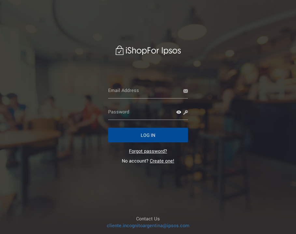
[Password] (148, 112)
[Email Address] (148, 90)
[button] (178, 112)
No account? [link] (148, 161)
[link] (148, 151)
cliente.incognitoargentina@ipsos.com (148, 225)
